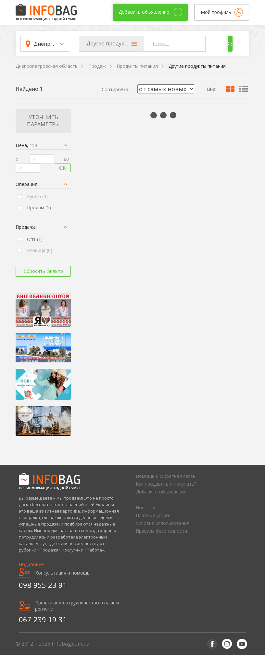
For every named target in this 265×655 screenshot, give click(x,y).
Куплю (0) (37, 196)
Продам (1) (39, 207)
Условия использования (162, 523)
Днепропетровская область (47, 66)
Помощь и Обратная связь (166, 476)
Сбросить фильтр (43, 271)
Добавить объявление (161, 492)
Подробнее (31, 564)
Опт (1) (35, 239)
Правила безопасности (161, 531)
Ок (62, 168)
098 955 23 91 (43, 585)
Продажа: (26, 227)
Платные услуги (153, 515)
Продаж (97, 66)
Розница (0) (39, 250)
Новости (145, 507)
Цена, (26, 145)
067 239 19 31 (43, 619)
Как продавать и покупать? (166, 484)
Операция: (27, 184)
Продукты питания (137, 66)
